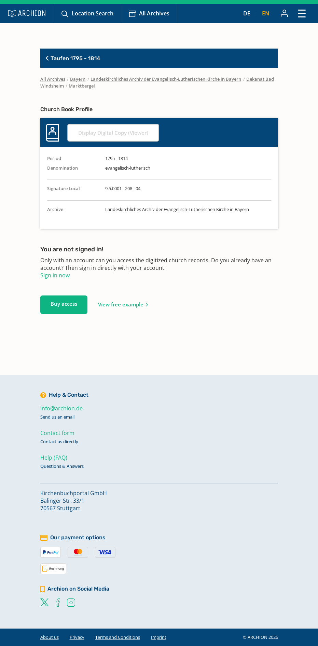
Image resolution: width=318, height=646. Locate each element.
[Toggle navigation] (302, 13)
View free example (120, 304)
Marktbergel (82, 86)
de (246, 13)
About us (49, 637)
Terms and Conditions (117, 637)
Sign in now (55, 275)
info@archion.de (61, 408)
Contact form (57, 433)
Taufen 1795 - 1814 (73, 58)
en (265, 13)
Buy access (64, 303)
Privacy (77, 637)
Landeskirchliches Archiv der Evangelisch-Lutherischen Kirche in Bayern (166, 79)
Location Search (92, 13)
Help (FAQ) (53, 457)
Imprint (158, 637)
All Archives (154, 13)
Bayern (77, 79)
